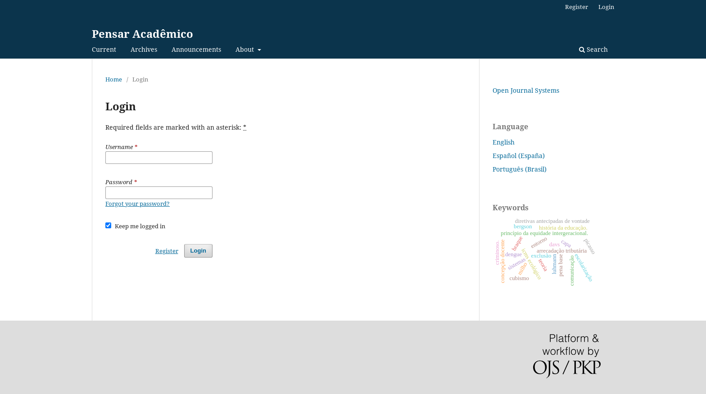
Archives (144, 49)
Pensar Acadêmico (142, 33)
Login (606, 7)
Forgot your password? (137, 203)
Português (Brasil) (520, 169)
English (504, 142)
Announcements (196, 49)
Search (593, 49)
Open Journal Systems (526, 90)
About (245, 49)
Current (104, 49)
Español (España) (519, 155)
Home (113, 79)
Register (576, 7)
